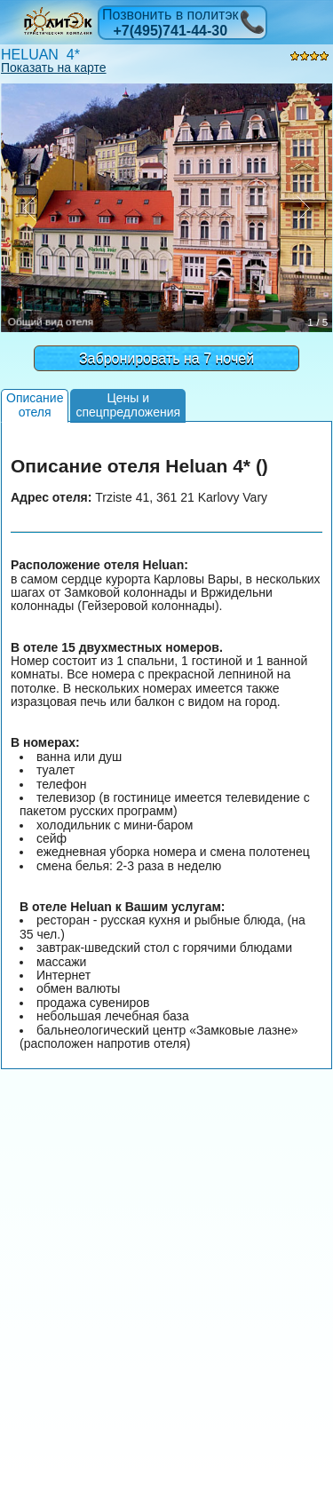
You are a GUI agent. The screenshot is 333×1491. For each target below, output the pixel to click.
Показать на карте (54, 67)
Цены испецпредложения (127, 404)
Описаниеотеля (34, 404)
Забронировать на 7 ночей (166, 358)
